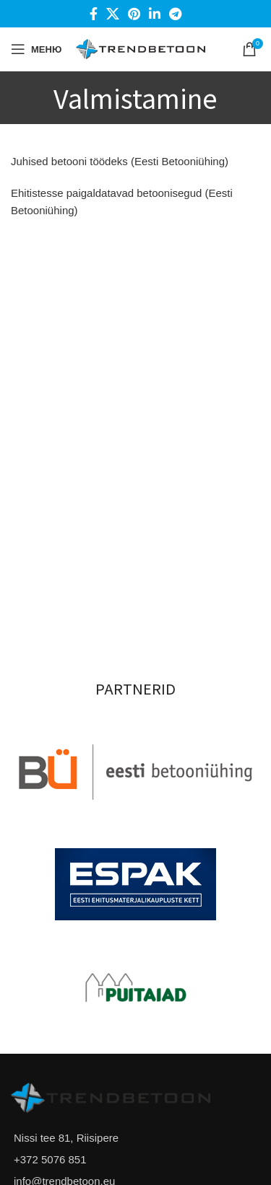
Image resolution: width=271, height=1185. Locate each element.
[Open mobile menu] (36, 49)
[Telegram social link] (175, 14)
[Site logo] (140, 48)
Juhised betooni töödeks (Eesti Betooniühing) (119, 161)
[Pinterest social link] (134, 14)
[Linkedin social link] (155, 14)
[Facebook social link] (93, 14)
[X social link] (113, 14)
